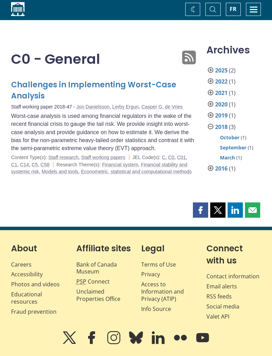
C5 (35, 164)
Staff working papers (103, 157)
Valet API (217, 316)
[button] (200, 210)
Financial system (120, 164)
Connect (93, 281)
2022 (221, 81)
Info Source (156, 309)
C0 (171, 157)
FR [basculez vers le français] (233, 9)
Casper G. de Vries (162, 107)
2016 (221, 168)
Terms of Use (158, 264)
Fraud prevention (34, 311)
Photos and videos (35, 284)
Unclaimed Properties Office (98, 295)
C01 (181, 157)
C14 (24, 164)
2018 (221, 127)
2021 (221, 93)
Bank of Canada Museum (96, 268)
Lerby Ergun (125, 107)
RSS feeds (219, 296)
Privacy (150, 274)
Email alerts (221, 286)
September (233, 147)
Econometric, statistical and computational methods (136, 171)
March (227, 157)
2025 (221, 70)
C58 (45, 164)
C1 (14, 164)
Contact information (233, 276)
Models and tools (60, 171)
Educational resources (26, 297)
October (229, 137)
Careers (21, 264)
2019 (221, 115)
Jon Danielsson (93, 107)
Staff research (63, 157)
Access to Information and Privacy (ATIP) (162, 291)
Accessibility (27, 274)
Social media (222, 306)
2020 (221, 104)
